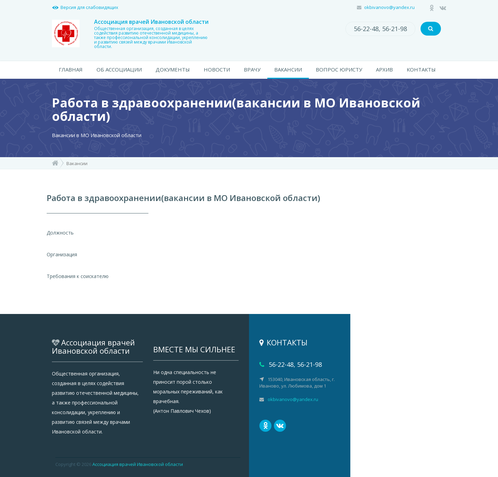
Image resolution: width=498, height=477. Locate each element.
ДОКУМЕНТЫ (173, 69)
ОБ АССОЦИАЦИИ (119, 69)
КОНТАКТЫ (421, 69)
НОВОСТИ (217, 69)
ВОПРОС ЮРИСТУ (339, 69)
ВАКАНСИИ (288, 69)
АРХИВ (384, 69)
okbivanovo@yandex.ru (389, 7)
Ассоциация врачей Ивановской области (137, 464)
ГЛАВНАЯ (71, 69)
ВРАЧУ (252, 69)
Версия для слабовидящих (89, 7)
